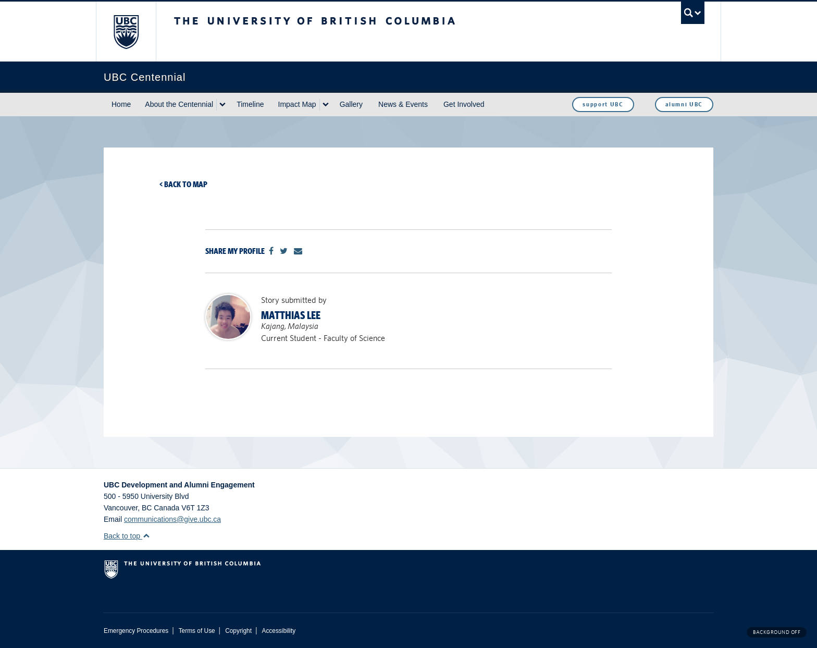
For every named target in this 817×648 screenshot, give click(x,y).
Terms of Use (197, 630)
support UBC (603, 104)
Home (121, 104)
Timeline (250, 104)
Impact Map (297, 104)
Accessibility (278, 630)
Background (776, 632)
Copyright (238, 630)
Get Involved (464, 104)
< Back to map (183, 184)
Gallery (351, 104)
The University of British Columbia (126, 32)
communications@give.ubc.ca (172, 519)
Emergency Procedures (136, 630)
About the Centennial (179, 104)
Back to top (127, 536)
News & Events (403, 104)
